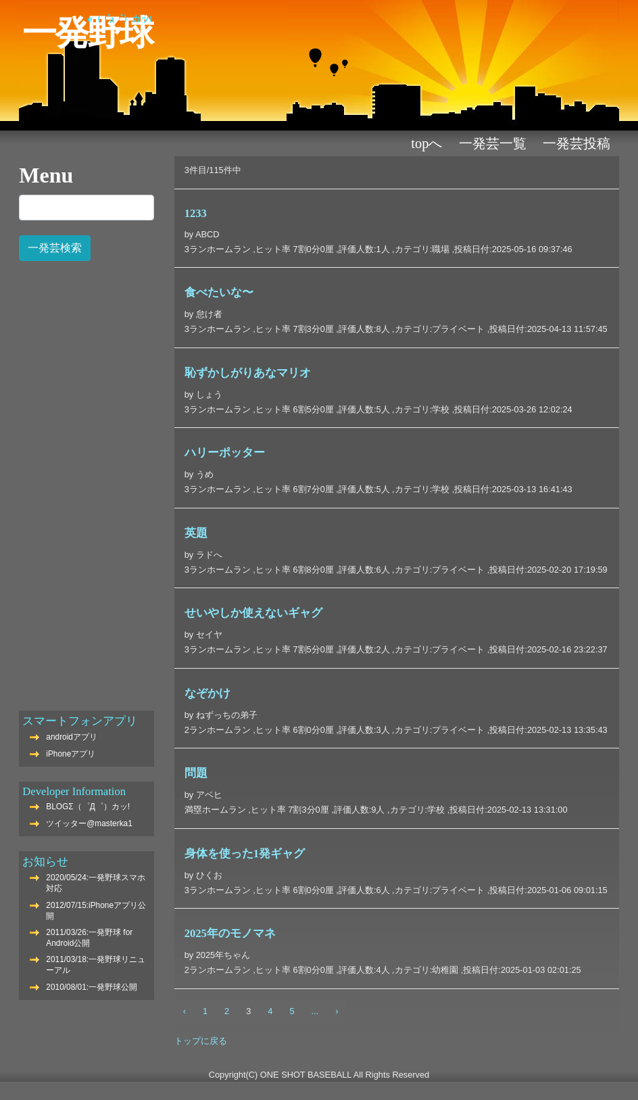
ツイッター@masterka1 (89, 823)
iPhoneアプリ (70, 754)
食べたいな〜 (219, 292)
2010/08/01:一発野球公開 (91, 987)
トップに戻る (200, 1041)
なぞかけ (207, 693)
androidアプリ (71, 737)
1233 (196, 213)
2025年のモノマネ (230, 933)
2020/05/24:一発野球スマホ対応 (95, 883)
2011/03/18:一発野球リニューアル (95, 965)
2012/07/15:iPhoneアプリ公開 (96, 911)
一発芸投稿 (576, 143)
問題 (196, 773)
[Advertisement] (86, 478)
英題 (196, 533)
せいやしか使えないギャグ (253, 612)
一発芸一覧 (492, 143)
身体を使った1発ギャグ (245, 853)
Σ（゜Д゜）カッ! (120, 19)
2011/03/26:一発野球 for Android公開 (89, 938)
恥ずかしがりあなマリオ (248, 372)
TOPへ (426, 143)
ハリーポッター (225, 452)
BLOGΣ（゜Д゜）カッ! (88, 806)
